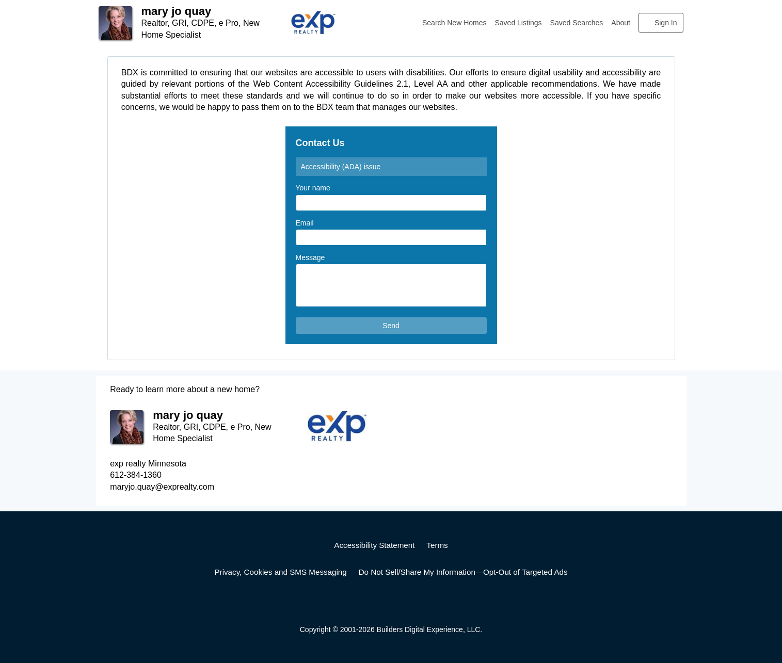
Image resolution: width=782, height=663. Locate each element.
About (620, 23)
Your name (313, 188)
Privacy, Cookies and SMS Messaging (280, 572)
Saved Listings (518, 23)
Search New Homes (454, 23)
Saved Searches (576, 23)
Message (310, 257)
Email (305, 223)
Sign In (666, 23)
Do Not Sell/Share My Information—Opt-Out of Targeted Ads (463, 572)
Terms (437, 545)
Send (391, 325)
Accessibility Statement (374, 545)
